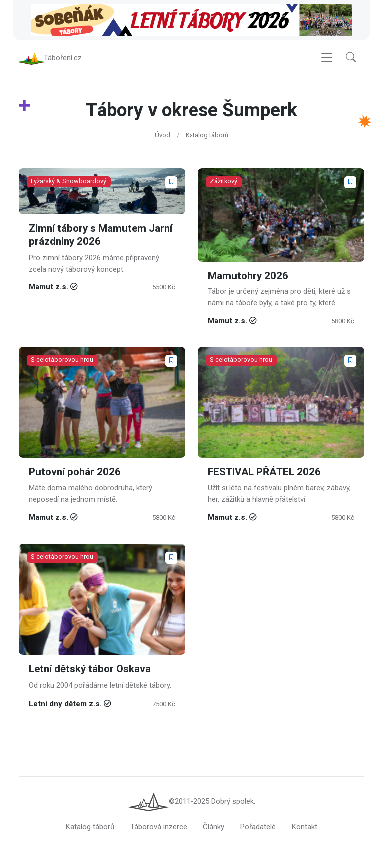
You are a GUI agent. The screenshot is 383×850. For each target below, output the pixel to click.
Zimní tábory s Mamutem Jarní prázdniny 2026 (100, 235)
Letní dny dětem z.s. (65, 703)
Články (213, 826)
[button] (351, 58)
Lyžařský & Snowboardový (68, 181)
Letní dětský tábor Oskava (90, 669)
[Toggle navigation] (327, 58)
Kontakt (304, 826)
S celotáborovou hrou (62, 360)
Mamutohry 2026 (248, 275)
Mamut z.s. (48, 287)
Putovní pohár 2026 (75, 472)
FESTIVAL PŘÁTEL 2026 (264, 472)
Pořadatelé (258, 826)
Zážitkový (223, 181)
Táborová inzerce (158, 826)
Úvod (162, 135)
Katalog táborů (207, 135)
